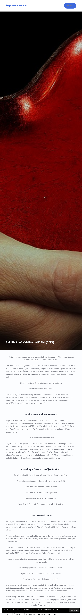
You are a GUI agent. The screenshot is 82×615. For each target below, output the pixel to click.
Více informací (54, 609)
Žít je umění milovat (17, 5)
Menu (70, 6)
